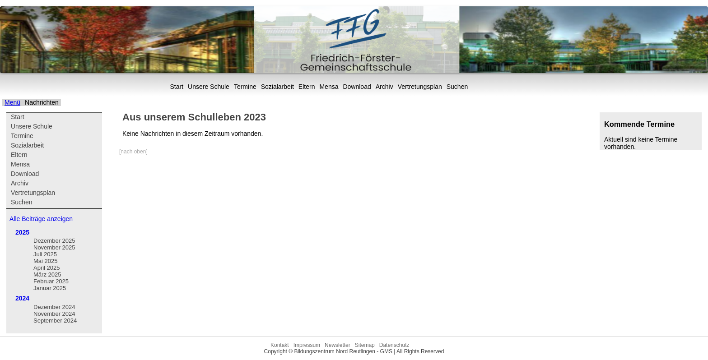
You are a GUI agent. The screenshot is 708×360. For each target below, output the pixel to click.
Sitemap (365, 345)
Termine (245, 86)
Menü (12, 102)
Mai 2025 (45, 261)
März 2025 (47, 274)
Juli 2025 (45, 254)
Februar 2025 (51, 281)
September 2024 (55, 320)
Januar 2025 (49, 288)
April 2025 (46, 267)
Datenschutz (394, 345)
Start (177, 86)
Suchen (457, 86)
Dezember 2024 (54, 307)
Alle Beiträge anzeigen (41, 218)
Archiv (384, 86)
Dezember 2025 (54, 240)
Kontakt (279, 345)
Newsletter (337, 345)
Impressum (306, 345)
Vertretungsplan (420, 86)
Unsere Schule (208, 86)
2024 (22, 298)
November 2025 (54, 247)
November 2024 (54, 313)
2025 (22, 232)
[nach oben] (133, 151)
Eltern (306, 86)
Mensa (328, 86)
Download (357, 86)
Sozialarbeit (277, 86)
